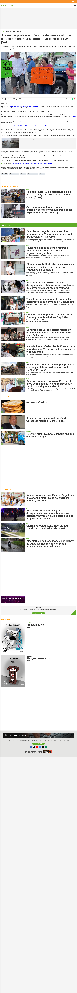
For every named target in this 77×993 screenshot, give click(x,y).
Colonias (42, 173)
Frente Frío (4, 173)
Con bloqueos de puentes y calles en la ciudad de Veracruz (23, 106)
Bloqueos (23, 173)
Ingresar (72, 1)
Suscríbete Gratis (38, 613)
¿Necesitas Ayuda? (38, 743)
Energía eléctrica (14, 173)
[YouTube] (37, 747)
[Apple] (43, 747)
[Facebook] (31, 747)
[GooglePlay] (46, 747)
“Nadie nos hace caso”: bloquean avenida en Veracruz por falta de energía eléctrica (31, 163)
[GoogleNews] (40, 747)
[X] (34, 747)
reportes (21, 121)
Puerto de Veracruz (32, 173)
